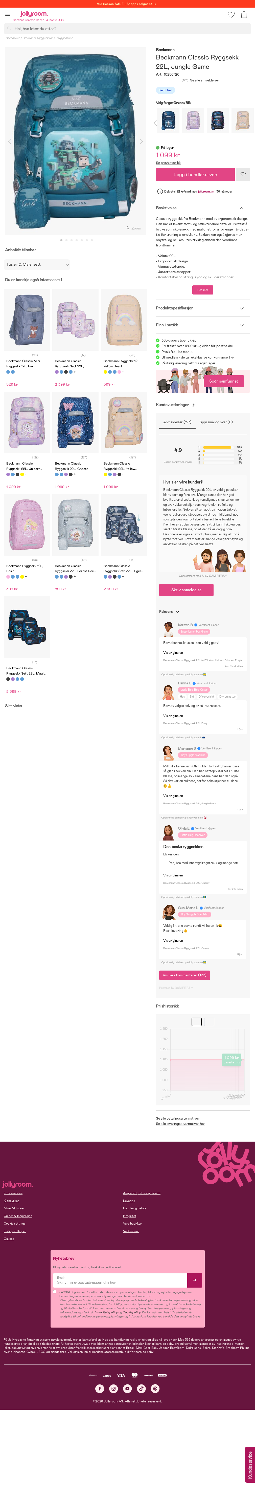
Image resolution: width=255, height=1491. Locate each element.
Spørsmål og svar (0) (216, 422)
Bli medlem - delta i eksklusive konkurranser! (195, 357)
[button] (8, 14)
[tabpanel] (75, 141)
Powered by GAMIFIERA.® (176, 988)
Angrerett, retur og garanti (141, 1193)
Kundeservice (13, 1193)
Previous (9, 141)
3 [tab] (71, 240)
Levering (129, 1201)
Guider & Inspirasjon (18, 1216)
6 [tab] (86, 240)
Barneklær (13, 38)
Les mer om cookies (26, 1458)
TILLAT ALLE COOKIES (39, 1474)
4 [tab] (76, 240)
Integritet (129, 1216)
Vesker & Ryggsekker (38, 38)
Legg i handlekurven (195, 174)
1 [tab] (61, 240)
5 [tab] (81, 240)
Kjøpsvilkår (11, 1201)
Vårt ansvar (131, 1231)
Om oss (9, 1239)
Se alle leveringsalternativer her (180, 1123)
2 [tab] (66, 240)
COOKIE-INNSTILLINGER (97, 1474)
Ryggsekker (65, 38)
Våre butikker (132, 1224)
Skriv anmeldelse (186, 590)
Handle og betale (134, 1208)
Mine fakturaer (14, 1208)
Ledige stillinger (15, 1231)
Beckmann (165, 50)
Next (141, 141)
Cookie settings (15, 1224)
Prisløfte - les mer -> (177, 351)
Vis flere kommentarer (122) (184, 975)
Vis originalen (173, 652)
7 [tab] (91, 240)
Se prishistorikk (168, 162)
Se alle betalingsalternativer (177, 1118)
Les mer (202, 290)
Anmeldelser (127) (177, 422)
